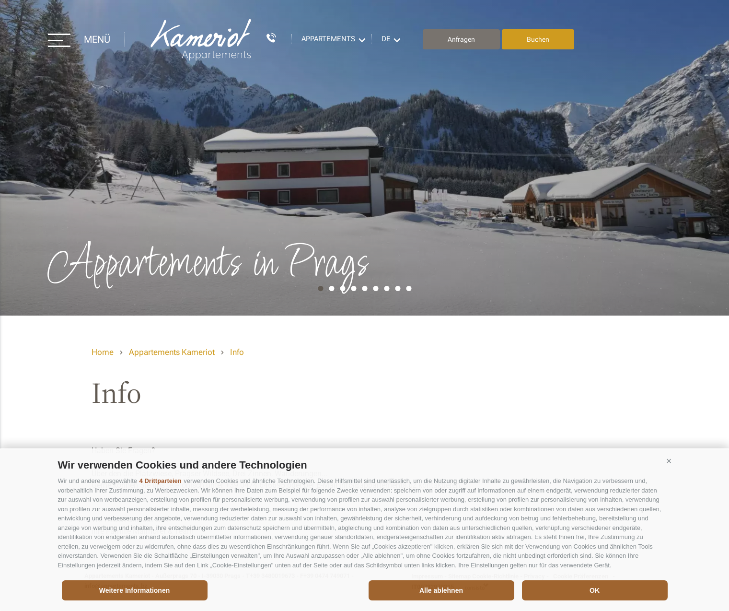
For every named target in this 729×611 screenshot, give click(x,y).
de (386, 39)
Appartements (328, 39)
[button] (669, 461)
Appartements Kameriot (202, 39)
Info (237, 352)
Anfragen (461, 39)
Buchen (538, 39)
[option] (364, 158)
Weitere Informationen (134, 590)
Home (103, 352)
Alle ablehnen (441, 590)
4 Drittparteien (160, 480)
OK (595, 590)
